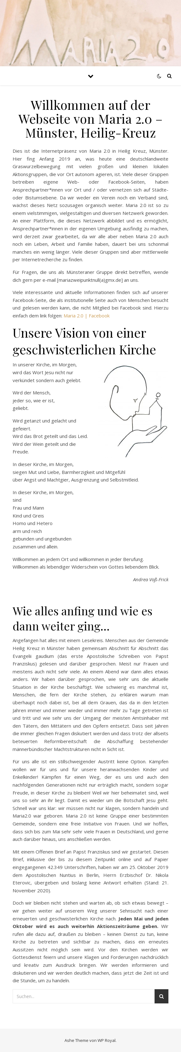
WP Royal (107, 1040)
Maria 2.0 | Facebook (87, 315)
